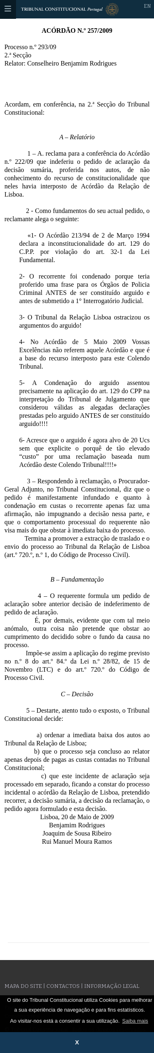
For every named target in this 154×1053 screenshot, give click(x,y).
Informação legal (111, 986)
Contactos (63, 986)
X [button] (77, 1042)
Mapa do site (23, 986)
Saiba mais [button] (135, 1021)
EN (147, 6)
